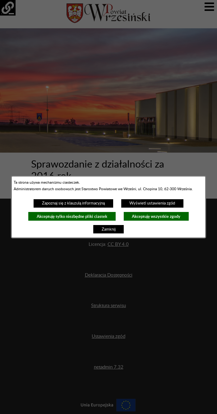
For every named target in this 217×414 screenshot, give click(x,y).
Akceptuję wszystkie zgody (156, 216)
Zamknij (109, 229)
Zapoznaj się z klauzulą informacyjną (73, 203)
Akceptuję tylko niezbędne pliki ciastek (72, 216)
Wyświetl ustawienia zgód (152, 203)
